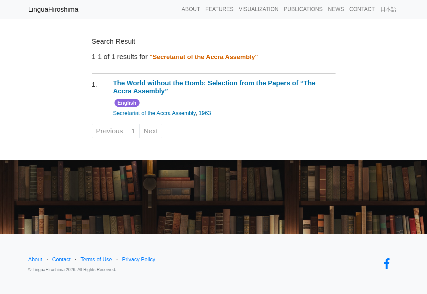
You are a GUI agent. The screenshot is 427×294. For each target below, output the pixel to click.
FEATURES (219, 9)
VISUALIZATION (258, 9)
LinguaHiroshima (53, 9)
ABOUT (191, 9)
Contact (61, 259)
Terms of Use (96, 259)
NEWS (336, 9)
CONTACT (362, 9)
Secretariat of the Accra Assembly (154, 113)
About (35, 259)
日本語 (388, 9)
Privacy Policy (138, 259)
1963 (205, 113)
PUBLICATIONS (303, 9)
